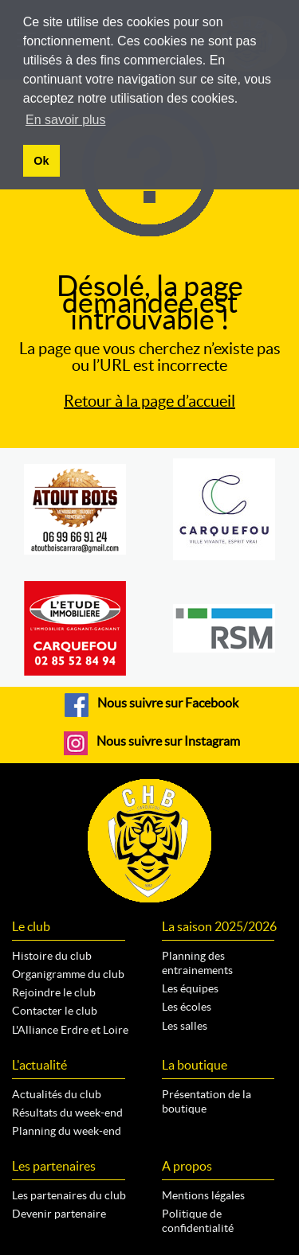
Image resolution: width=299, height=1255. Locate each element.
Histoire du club (52, 955)
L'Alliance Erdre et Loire (70, 1029)
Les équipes (190, 988)
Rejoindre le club (54, 992)
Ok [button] (41, 160)
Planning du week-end (66, 1130)
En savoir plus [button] (66, 120)
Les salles (184, 1025)
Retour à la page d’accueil (149, 401)
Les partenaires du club (69, 1195)
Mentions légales (203, 1195)
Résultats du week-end (67, 1112)
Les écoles (186, 1006)
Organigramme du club (68, 974)
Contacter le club (54, 1010)
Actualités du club (56, 1094)
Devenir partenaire (59, 1213)
